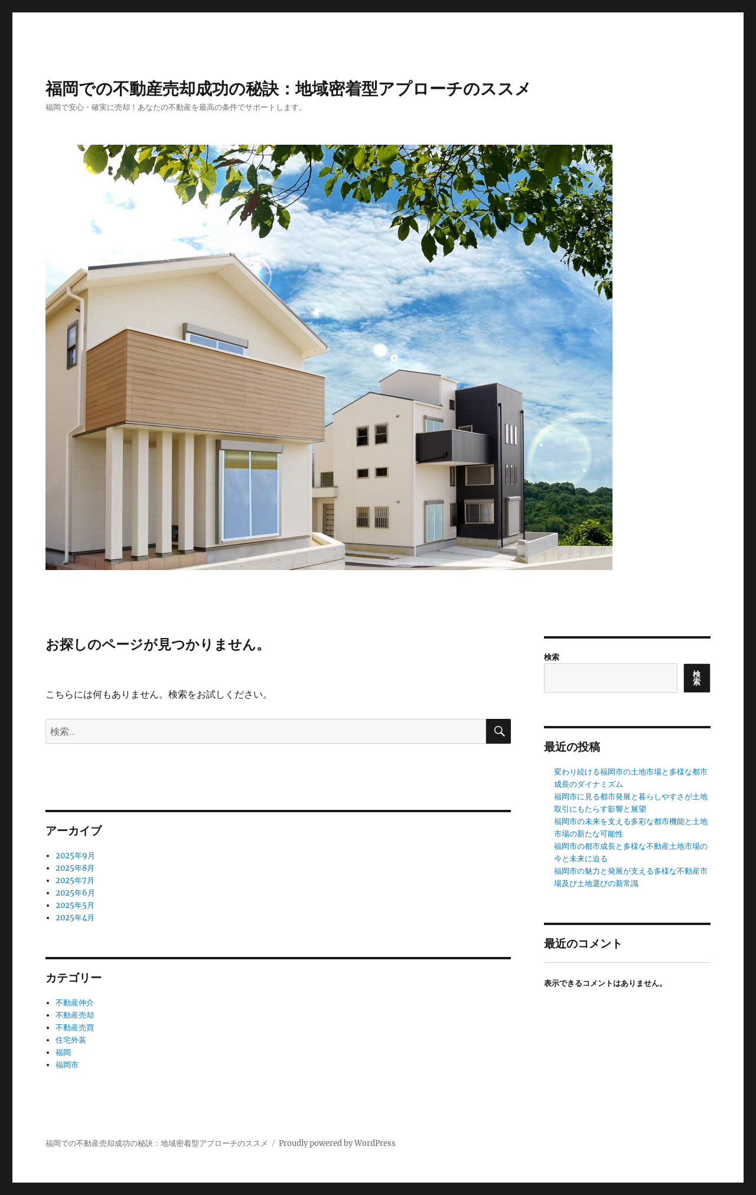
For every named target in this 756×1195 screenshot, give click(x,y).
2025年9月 (75, 856)
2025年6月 (75, 893)
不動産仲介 (75, 1003)
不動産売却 (75, 1015)
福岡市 (67, 1065)
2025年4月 (75, 918)
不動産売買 (75, 1028)
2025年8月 (75, 868)
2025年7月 (75, 880)
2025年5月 (75, 905)
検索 (551, 657)
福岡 (63, 1052)
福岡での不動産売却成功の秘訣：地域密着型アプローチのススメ (288, 89)
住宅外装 (71, 1040)
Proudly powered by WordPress (337, 1143)
